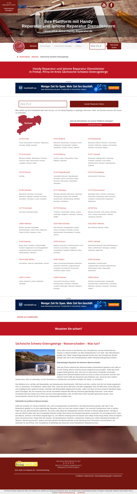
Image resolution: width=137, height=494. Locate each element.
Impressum (117, 476)
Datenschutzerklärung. (66, 493)
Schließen (81, 493)
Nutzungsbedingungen (103, 476)
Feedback (79, 476)
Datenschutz (89, 476)
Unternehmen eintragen (63, 46)
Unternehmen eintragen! (95, 125)
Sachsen (35, 57)
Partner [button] (79, 46)
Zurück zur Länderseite (27, 317)
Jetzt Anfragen (45, 46)
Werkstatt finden (114, 46)
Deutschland (23, 57)
